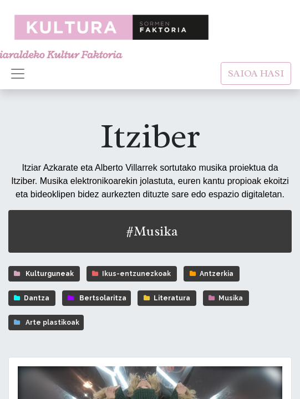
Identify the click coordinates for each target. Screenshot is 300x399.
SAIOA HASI (256, 73)
